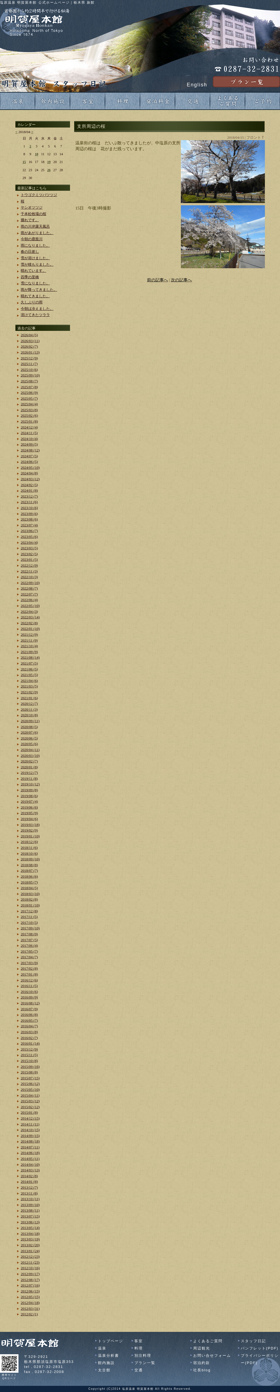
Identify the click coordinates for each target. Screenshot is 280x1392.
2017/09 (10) (30, 928)
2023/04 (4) (29, 542)
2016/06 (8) (29, 1014)
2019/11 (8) (29, 778)
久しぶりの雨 (32, 302)
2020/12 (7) (29, 703)
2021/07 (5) (29, 663)
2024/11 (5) (29, 433)
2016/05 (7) (29, 1020)
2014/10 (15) (30, 1130)
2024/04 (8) (29, 473)
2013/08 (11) (30, 1210)
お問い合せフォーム (212, 1355)
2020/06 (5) (29, 738)
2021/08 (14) (30, 657)
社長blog (202, 1370)
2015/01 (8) (29, 1112)
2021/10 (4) (29, 646)
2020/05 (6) (29, 744)
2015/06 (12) (30, 1084)
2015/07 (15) (30, 1078)
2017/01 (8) (29, 974)
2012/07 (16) (30, 1285)
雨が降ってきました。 (39, 290)
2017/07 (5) (29, 940)
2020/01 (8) (29, 767)
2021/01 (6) (29, 698)
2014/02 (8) (29, 1176)
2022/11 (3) (29, 571)
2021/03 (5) (29, 686)
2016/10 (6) (29, 992)
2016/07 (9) (29, 1009)
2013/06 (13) (30, 1222)
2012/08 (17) (30, 1280)
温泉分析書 (108, 1355)
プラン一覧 (144, 1363)
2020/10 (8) (29, 715)
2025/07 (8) (29, 387)
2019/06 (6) (29, 807)
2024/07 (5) (29, 456)
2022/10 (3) (29, 577)
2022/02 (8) (29, 623)
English (197, 85)
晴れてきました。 (35, 296)
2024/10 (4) (29, 439)
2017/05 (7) (29, 951)
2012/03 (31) (30, 1308)
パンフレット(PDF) (260, 1348)
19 (49, 162)
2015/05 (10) (30, 1089)
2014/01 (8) (29, 1181)
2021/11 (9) (29, 640)
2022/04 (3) (29, 611)
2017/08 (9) (29, 934)
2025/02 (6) (29, 415)
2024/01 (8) (29, 490)
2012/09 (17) (30, 1274)
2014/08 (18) (30, 1141)
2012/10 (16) (30, 1268)
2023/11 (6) (29, 502)
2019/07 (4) (29, 801)
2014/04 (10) (30, 1164)
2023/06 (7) (29, 531)
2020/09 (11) (30, 721)
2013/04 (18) (30, 1233)
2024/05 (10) (30, 467)
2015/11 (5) (29, 1055)
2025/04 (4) (29, 404)
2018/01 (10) (30, 905)
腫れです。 (30, 220)
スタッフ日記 (253, 1341)
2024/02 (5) (29, 485)
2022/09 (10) (30, 583)
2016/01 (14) (30, 1043)
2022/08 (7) (29, 588)
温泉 (102, 1348)
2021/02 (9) (29, 692)
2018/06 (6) (29, 876)
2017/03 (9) (29, 963)
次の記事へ (181, 280)
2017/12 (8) (29, 911)
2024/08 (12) (30, 450)
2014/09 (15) (30, 1136)
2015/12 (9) (29, 1049)
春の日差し (30, 251)
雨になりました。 (35, 245)
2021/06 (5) (29, 669)
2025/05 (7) (29, 398)
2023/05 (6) (29, 536)
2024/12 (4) (29, 427)
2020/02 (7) (29, 761)
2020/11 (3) (29, 709)
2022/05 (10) (30, 606)
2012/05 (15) (30, 1297)
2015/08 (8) (29, 1072)
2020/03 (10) (30, 755)
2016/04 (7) (29, 1026)
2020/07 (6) (29, 732)
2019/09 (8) (29, 790)
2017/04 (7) (29, 957)
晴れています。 (33, 270)
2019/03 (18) (30, 825)
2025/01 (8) (29, 421)
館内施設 (106, 1363)
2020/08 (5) (29, 727)
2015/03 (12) (30, 1101)
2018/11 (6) (29, 847)
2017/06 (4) (29, 945)
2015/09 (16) (30, 1066)
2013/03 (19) (30, 1239)
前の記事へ (157, 280)
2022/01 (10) (30, 628)
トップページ (110, 1341)
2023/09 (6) (29, 514)
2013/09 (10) (30, 1205)
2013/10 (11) (30, 1199)
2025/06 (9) (29, 392)
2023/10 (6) (29, 508)
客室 (138, 1341)
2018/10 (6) (29, 853)
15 (24, 162)
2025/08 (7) (29, 381)
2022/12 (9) (29, 565)
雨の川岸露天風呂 (35, 226)
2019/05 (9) (29, 813)
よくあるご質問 (208, 1341)
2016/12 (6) (29, 980)
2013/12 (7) (29, 1187)
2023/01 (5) (29, 559)
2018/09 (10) (30, 859)
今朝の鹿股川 (32, 239)
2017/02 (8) (29, 968)
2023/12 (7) (29, 496)
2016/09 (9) (29, 997)
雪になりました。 (35, 283)
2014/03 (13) (30, 1170)
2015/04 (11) (30, 1095)
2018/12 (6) (29, 842)
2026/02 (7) (29, 346)
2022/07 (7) (29, 594)
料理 (138, 1348)
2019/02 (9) (29, 830)
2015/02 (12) (30, 1107)
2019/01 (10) (30, 836)
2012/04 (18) (30, 1303)
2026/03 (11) (30, 341)
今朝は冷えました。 (37, 309)
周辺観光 (201, 1348)
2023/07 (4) (29, 525)
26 (49, 170)
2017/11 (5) (29, 917)
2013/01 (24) (30, 1251)
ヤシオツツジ (32, 207)
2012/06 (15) (30, 1291)
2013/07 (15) (30, 1216)
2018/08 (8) (29, 865)
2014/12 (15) (30, 1118)
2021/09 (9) (29, 652)
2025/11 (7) (29, 364)
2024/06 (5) (29, 462)
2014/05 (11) (30, 1159)
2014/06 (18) (30, 1153)
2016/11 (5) (29, 986)
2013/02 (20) (30, 1245)
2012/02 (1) (29, 1314)
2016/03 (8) (29, 1032)
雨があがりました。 (37, 233)
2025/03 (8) (29, 410)
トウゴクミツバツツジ (39, 195)
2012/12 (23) (30, 1256)
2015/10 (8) (29, 1061)
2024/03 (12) (30, 479)
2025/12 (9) (29, 358)
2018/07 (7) (29, 870)
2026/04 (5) (29, 335)
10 (36, 154)
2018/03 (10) (30, 894)
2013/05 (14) (30, 1228)
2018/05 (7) (29, 882)
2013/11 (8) (29, 1193)
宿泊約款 (201, 1363)
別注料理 (142, 1355)
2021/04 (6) (29, 681)
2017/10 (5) (29, 922)
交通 (138, 1370)
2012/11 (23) (30, 1262)
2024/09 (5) (29, 444)
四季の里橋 (30, 277)
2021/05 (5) (29, 675)
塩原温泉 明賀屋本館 (138, 1388)
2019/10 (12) (30, 784)
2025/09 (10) (30, 375)
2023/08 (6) (29, 519)
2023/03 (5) (29, 548)
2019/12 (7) (29, 773)
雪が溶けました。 (35, 258)
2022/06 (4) (29, 600)
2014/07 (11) (30, 1147)
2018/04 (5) (29, 888)
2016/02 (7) (29, 1038)
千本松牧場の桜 (33, 214)
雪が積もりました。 (37, 264)
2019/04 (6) (29, 819)
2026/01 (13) (30, 352)
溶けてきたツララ (35, 315)
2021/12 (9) (29, 634)
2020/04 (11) (30, 750)
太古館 (104, 1370)
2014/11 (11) (30, 1124)
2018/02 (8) (29, 899)
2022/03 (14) (30, 617)
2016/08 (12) (30, 1003)
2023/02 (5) (29, 554)
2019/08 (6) (29, 796)
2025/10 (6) (29, 370)
